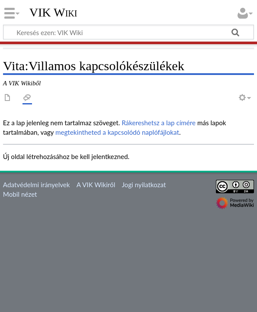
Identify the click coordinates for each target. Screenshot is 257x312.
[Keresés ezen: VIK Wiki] (128, 32)
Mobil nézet (20, 194)
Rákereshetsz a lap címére (159, 123)
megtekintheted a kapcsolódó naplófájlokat (117, 132)
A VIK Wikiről (96, 184)
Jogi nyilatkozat (144, 184)
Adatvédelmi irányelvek (36, 184)
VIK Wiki (53, 12)
